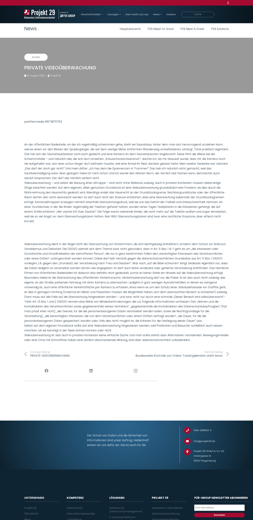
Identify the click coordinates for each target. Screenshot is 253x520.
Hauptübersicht (130, 29)
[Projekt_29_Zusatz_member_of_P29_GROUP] (67, 14)
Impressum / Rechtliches (167, 508)
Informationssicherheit (81, 514)
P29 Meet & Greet (192, 29)
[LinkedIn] (91, 371)
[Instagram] (135, 371)
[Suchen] (224, 14)
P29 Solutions (220, 29)
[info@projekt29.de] (189, 441)
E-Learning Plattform (122, 517)
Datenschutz (75, 508)
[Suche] (198, 14)
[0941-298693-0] (189, 430)
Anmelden (219, 515)
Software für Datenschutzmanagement (125, 509)
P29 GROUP (31, 514)
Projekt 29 (30, 508)
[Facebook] (46, 371)
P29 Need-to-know (161, 29)
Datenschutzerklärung (166, 514)
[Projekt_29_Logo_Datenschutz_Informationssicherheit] (39, 14)
